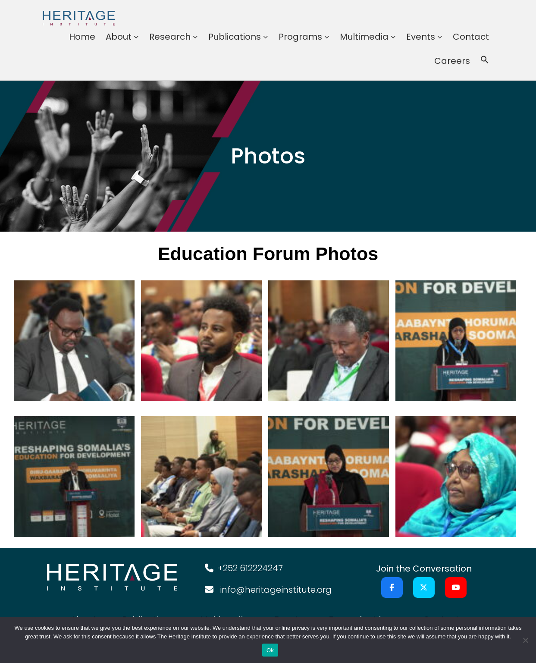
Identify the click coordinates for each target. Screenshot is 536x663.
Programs (300, 37)
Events (420, 37)
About (119, 37)
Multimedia (364, 37)
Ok (270, 650)
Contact (471, 37)
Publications (234, 37)
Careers (452, 61)
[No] (525, 640)
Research (170, 37)
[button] (484, 60)
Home (82, 37)
